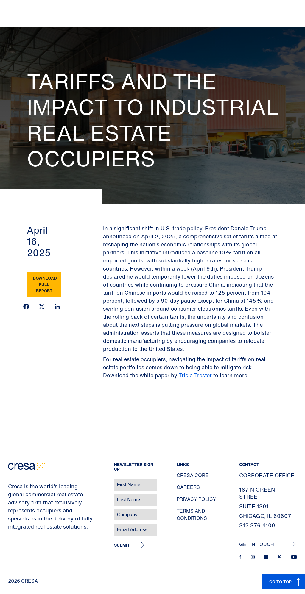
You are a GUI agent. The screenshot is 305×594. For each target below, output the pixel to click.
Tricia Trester (195, 375)
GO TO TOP (280, 582)
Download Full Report (45, 284)
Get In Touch (267, 544)
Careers (188, 487)
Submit (122, 545)
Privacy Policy (196, 499)
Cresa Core (192, 475)
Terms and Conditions (192, 514)
